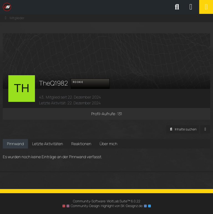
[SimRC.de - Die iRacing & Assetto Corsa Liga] (51, 6)
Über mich (108, 143)
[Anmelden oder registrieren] (190, 7)
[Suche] (176, 6)
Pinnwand (15, 143)
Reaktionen (81, 143)
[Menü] (206, 7)
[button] (182, 129)
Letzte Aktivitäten (47, 143)
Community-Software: (106, 201)
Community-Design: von (107, 205)
